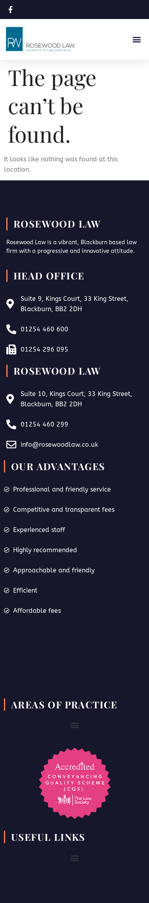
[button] (136, 39)
